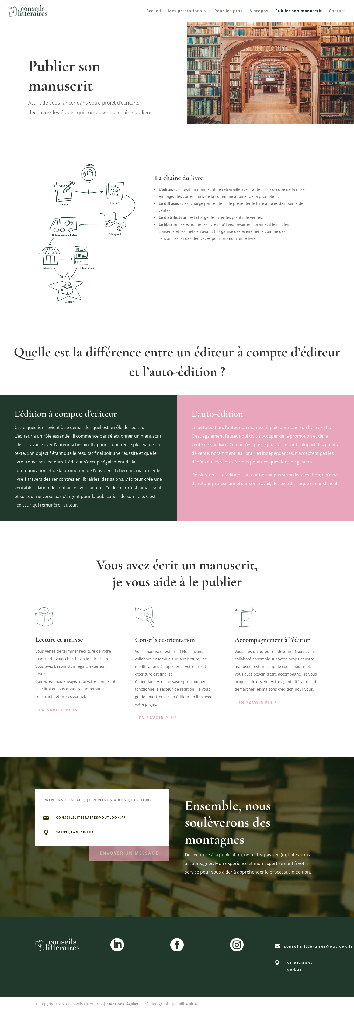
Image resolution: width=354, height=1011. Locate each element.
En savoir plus (58, 709)
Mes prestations (185, 11)
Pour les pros (228, 11)
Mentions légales (122, 1003)
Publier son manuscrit (298, 11)
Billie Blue (188, 1003)
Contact (337, 11)
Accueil (153, 11)
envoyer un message (129, 851)
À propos (258, 11)
